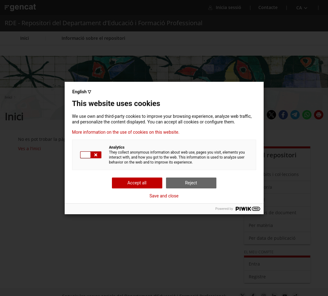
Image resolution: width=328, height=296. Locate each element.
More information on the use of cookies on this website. (126, 132)
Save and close (164, 195)
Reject (191, 182)
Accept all (137, 182)
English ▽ (81, 91)
